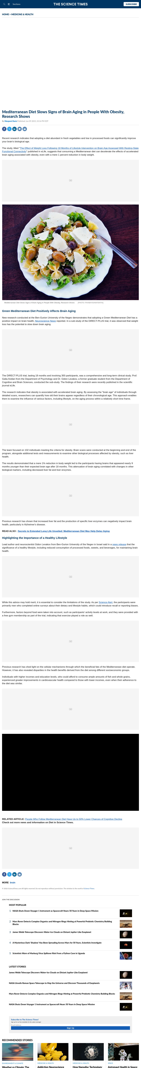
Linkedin (14, 129)
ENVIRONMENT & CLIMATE (12, 1063)
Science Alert (105, 602)
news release (119, 544)
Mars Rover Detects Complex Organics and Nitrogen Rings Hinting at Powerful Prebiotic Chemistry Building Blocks (62, 993)
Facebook (4, 129)
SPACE (110, 1063)
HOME (5, 14)
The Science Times (71, 4)
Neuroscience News (45, 321)
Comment (19, 129)
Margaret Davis (11, 121)
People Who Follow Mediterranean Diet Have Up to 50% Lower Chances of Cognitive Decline (73, 819)
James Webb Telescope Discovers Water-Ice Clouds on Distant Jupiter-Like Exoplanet (52, 932)
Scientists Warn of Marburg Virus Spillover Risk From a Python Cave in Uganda (49, 953)
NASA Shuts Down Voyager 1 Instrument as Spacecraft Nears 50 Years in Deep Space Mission (55, 911)
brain (12, 882)
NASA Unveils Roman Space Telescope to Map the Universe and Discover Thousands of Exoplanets (54, 983)
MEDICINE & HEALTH (22, 14)
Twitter (9, 129)
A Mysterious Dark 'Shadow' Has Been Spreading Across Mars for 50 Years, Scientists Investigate (57, 942)
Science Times (89, 888)
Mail (24, 129)
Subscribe (131, 4)
